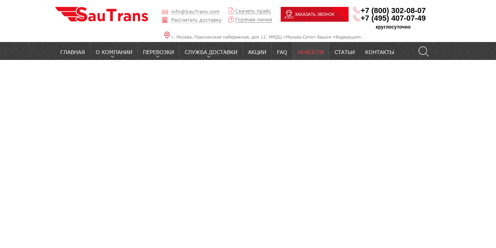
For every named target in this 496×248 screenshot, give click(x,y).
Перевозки (158, 52)
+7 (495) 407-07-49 (393, 18)
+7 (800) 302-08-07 (393, 10)
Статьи (344, 52)
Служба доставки (211, 52)
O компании (114, 52)
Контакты (379, 52)
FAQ (282, 52)
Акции (257, 52)
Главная (72, 52)
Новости (311, 52)
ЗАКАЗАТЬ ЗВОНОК (314, 14)
